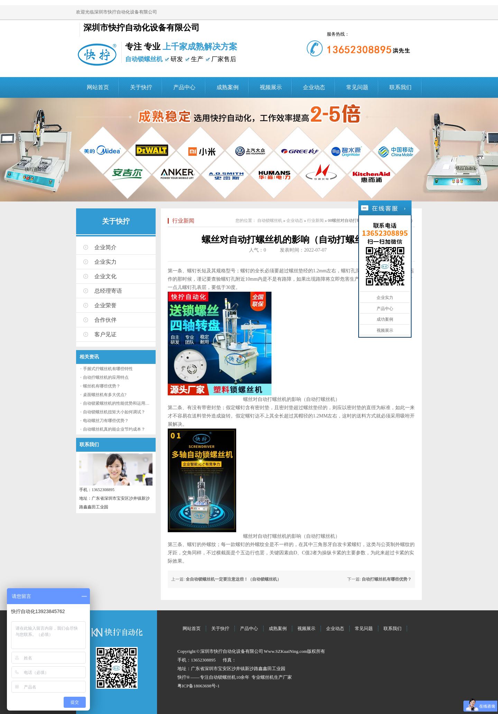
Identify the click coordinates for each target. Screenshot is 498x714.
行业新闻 (183, 221)
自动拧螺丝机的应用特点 (106, 377)
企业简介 (105, 247)
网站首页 (98, 87)
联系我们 (400, 87)
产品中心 (184, 87)
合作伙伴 (105, 320)
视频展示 (271, 87)
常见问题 (357, 87)
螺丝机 (267, 677)
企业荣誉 (105, 305)
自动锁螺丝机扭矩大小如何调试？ (114, 412)
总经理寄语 (108, 291)
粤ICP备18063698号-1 (198, 685)
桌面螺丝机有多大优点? (104, 394)
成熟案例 (227, 87)
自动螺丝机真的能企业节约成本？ (114, 429)
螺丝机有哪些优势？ (101, 386)
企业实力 (105, 262)
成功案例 (385, 319)
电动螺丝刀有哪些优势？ (106, 420)
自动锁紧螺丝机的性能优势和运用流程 (118, 403)
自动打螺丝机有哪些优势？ (387, 579)
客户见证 (105, 334)
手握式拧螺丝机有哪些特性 (108, 368)
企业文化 (105, 276)
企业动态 (314, 87)
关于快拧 (141, 87)
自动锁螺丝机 (269, 220)
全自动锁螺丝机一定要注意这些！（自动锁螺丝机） (233, 579)
